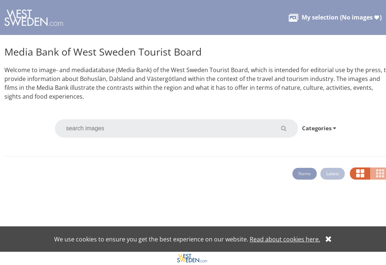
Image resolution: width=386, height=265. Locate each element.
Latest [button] (332, 173)
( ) (335, 17)
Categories (319, 128)
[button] (288, 128)
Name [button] (304, 173)
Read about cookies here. (285, 239)
